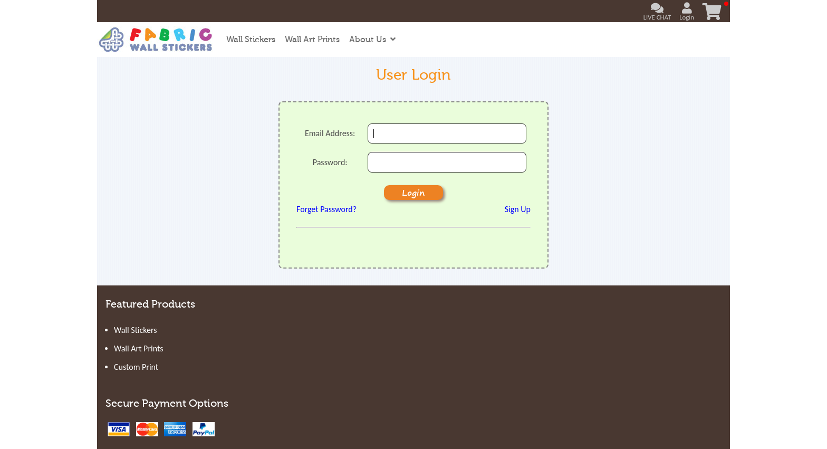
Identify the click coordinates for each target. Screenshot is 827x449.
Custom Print (136, 367)
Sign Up (518, 209)
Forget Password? (326, 209)
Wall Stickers (250, 39)
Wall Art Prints (312, 39)
